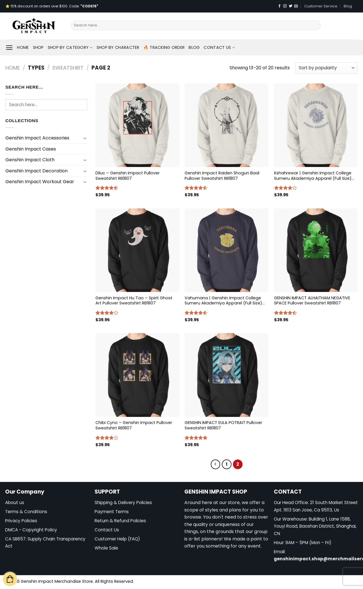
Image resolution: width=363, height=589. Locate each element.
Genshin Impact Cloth (30, 159)
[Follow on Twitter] (290, 6)
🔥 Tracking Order (164, 47)
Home (23, 47)
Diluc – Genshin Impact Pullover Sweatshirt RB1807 (127, 175)
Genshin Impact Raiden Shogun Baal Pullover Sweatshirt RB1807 (222, 175)
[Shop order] (326, 68)
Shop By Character (118, 47)
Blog (348, 6)
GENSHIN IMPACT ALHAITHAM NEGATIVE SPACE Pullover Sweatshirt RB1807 (312, 300)
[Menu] (9, 47)
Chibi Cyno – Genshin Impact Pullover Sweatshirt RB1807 (133, 425)
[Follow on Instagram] (285, 6)
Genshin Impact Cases (30, 149)
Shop (38, 47)
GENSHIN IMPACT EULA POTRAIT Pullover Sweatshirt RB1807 (223, 425)
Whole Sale (106, 548)
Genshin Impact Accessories (37, 138)
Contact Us (219, 47)
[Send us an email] (296, 6)
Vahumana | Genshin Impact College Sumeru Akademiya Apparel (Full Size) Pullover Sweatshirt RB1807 (223, 300)
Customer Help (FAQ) (117, 539)
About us (14, 503)
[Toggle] (85, 138)
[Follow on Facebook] (279, 6)
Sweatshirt (68, 67)
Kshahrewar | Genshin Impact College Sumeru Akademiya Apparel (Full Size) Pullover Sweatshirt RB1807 (313, 175)
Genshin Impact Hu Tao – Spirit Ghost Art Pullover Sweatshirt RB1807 (133, 300)
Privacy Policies (21, 521)
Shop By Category (70, 47)
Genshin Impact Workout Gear (39, 181)
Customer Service (320, 6)
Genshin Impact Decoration (36, 171)
